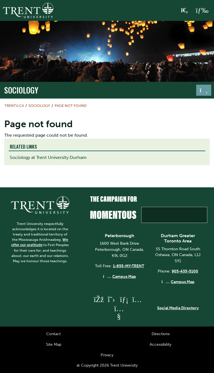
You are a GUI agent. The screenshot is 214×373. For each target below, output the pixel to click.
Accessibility (160, 344)
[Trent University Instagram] (137, 299)
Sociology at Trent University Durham (48, 157)
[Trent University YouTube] (118, 316)
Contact (53, 333)
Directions (161, 333)
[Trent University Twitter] (111, 299)
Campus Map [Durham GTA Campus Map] (182, 281)
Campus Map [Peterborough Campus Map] (124, 276)
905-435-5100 (185, 271)
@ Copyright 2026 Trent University (107, 365)
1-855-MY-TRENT (128, 265)
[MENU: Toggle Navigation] (202, 10)
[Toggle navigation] (203, 90)
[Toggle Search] (184, 10)
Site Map (53, 344)
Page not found (71, 106)
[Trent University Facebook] (98, 299)
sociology (21, 90)
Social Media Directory (178, 307)
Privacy (107, 354)
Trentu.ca (14, 106)
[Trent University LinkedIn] (124, 299)
